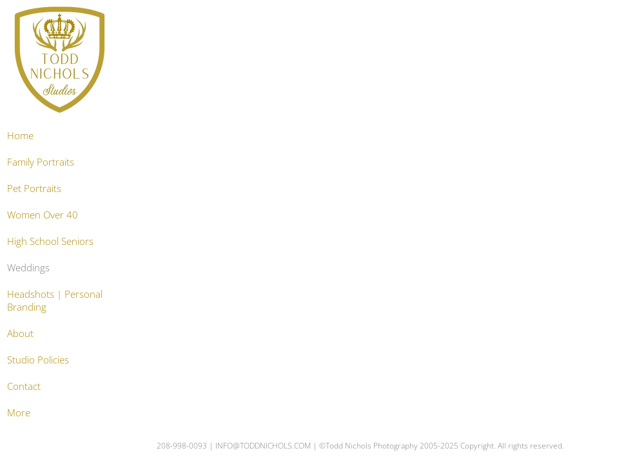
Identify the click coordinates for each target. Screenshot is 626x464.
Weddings (28, 267)
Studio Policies (38, 359)
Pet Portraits (34, 188)
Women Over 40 (42, 214)
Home (20, 135)
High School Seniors (50, 241)
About (20, 333)
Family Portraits (40, 161)
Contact (24, 386)
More (18, 412)
